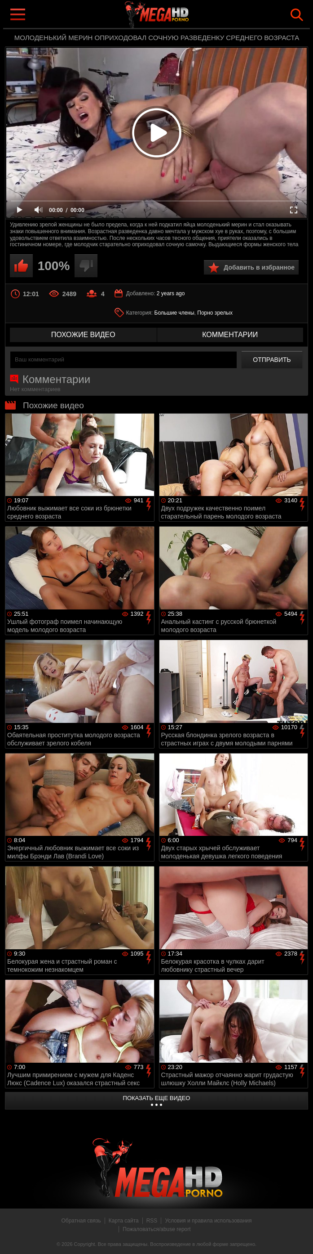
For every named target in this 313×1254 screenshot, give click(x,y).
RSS (152, 1221)
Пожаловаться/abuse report (156, 1229)
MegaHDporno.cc (174, 15)
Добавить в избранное (259, 267)
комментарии (230, 334)
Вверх (299, 1237)
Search (297, 15)
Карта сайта (124, 1221)
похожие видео (83, 334)
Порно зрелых (215, 313)
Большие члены (174, 313)
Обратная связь (81, 1221)
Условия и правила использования (208, 1221)
